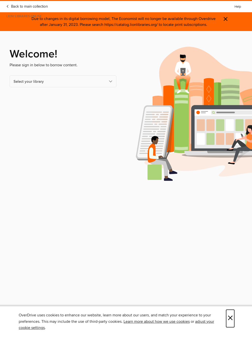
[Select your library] (63, 81)
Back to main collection (27, 6)
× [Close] (230, 318)
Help (238, 7)
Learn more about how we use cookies (157, 321)
